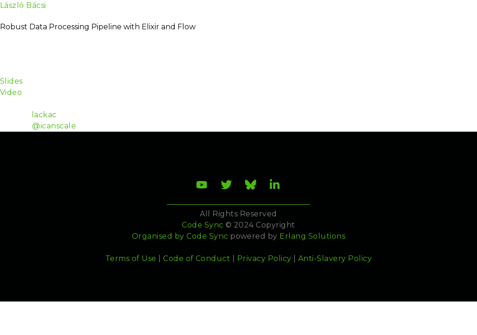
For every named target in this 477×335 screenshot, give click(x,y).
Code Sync (207, 236)
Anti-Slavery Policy (335, 258)
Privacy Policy (264, 258)
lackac (44, 114)
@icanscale (54, 125)
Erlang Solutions (312, 236)
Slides (11, 81)
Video (11, 92)
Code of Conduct (196, 258)
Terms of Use (131, 258)
